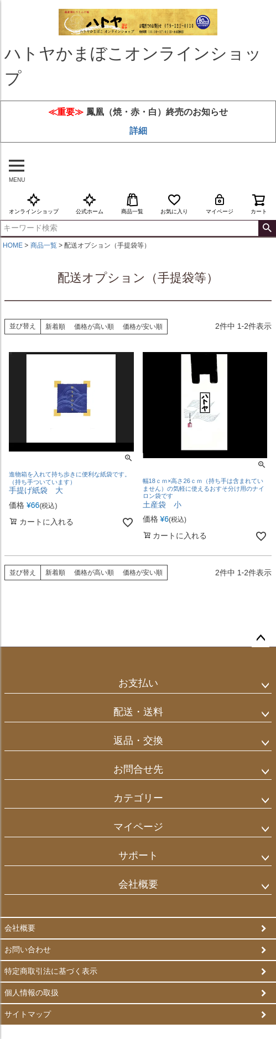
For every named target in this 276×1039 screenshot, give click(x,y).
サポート (138, 855)
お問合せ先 (138, 769)
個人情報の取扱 (31, 992)
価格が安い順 (143, 326)
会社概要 (138, 884)
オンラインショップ (34, 203)
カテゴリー (138, 798)
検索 (266, 228)
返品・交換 (138, 740)
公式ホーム (89, 203)
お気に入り (174, 203)
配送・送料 (138, 711)
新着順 (55, 326)
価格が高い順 (94, 326)
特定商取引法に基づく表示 (50, 971)
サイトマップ (27, 1014)
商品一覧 (132, 203)
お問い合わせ (27, 949)
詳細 (138, 130)
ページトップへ (260, 638)
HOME (13, 245)
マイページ (219, 203)
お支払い (138, 683)
